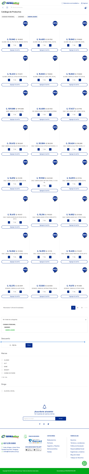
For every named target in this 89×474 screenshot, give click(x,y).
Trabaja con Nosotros (77, 458)
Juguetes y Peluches (53, 446)
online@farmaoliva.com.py (10, 451)
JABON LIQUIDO (32, 17)
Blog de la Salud (75, 455)
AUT (5, 363)
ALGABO (6, 360)
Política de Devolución (77, 446)
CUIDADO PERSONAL (8, 17)
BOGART (6, 370)
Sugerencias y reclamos (77, 452)
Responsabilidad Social (77, 449)
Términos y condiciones (77, 443)
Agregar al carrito (15, 50)
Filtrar (29, 345)
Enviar (60, 418)
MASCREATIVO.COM (70, 471)
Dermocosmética (52, 449)
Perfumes (50, 443)
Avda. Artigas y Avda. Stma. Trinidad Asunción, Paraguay (10, 448)
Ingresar (84, 3)
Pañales (49, 452)
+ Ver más (4, 377)
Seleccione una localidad (70, 3)
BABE (5, 366)
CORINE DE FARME (9, 373)
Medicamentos (51, 440)
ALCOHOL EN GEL (9, 391)
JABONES (21, 17)
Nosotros (73, 440)
